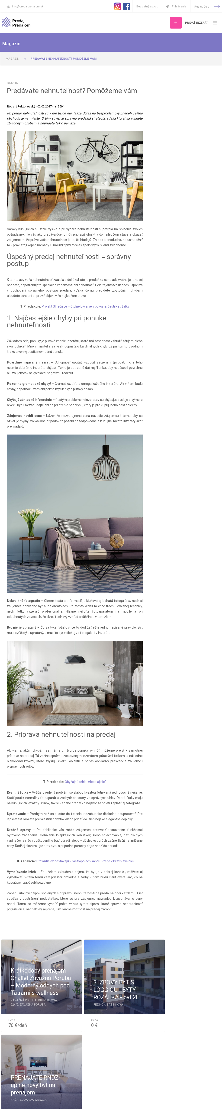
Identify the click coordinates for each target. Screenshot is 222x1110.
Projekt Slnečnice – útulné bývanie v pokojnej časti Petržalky (85, 306)
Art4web (214, 1102)
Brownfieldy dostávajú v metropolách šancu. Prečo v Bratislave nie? (85, 861)
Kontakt (100, 1101)
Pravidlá (116, 1101)
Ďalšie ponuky (111, 1047)
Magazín (12, 58)
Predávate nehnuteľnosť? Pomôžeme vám (63, 58)
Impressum (133, 1101)
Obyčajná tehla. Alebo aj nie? (85, 782)
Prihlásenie (176, 6)
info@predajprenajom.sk (27, 6)
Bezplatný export (147, 6)
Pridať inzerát (196, 22)
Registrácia (207, 6)
